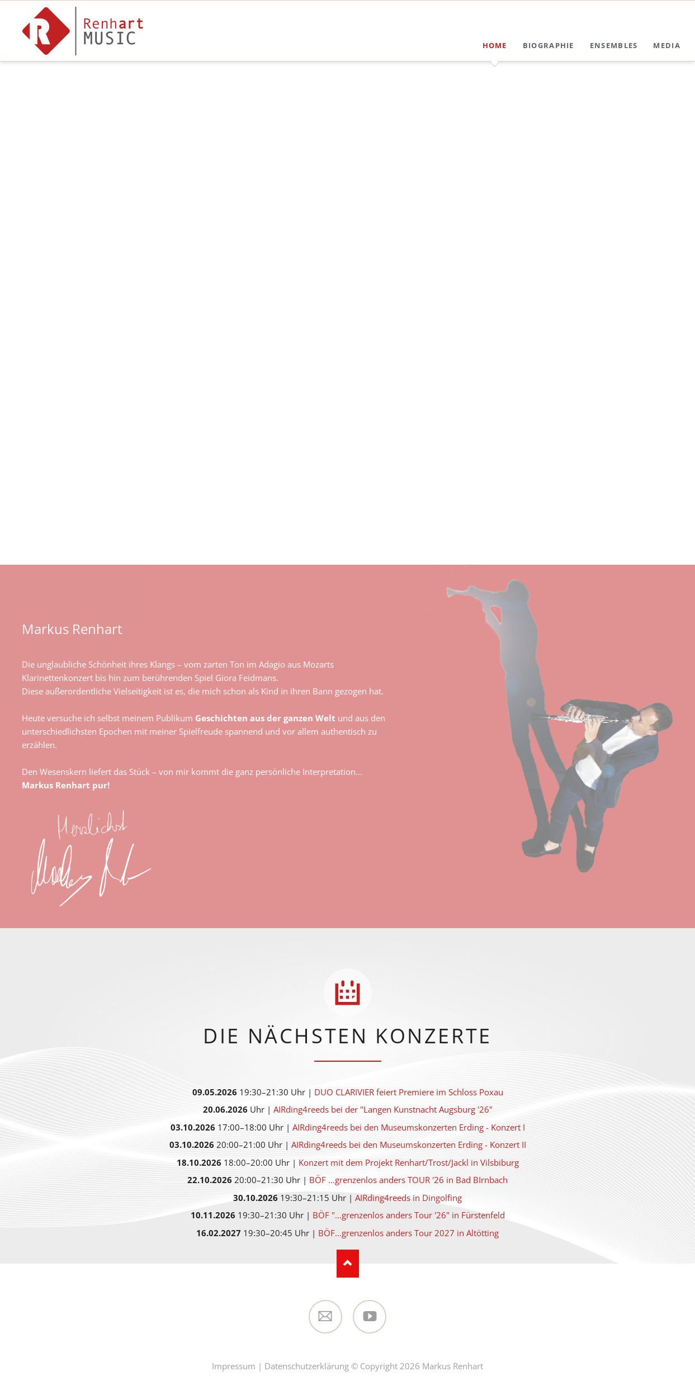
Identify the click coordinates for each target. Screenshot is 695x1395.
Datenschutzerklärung (306, 1366)
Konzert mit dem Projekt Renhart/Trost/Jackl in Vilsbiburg (409, 1162)
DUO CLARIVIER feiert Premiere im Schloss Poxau (408, 1092)
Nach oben (348, 1264)
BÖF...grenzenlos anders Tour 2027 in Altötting (408, 1232)
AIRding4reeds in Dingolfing (408, 1197)
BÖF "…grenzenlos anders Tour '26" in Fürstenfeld (409, 1215)
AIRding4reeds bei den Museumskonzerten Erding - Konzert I (408, 1127)
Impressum (234, 1366)
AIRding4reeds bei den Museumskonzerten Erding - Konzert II (408, 1144)
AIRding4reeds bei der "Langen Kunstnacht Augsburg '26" (383, 1109)
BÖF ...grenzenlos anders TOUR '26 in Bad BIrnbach (408, 1179)
